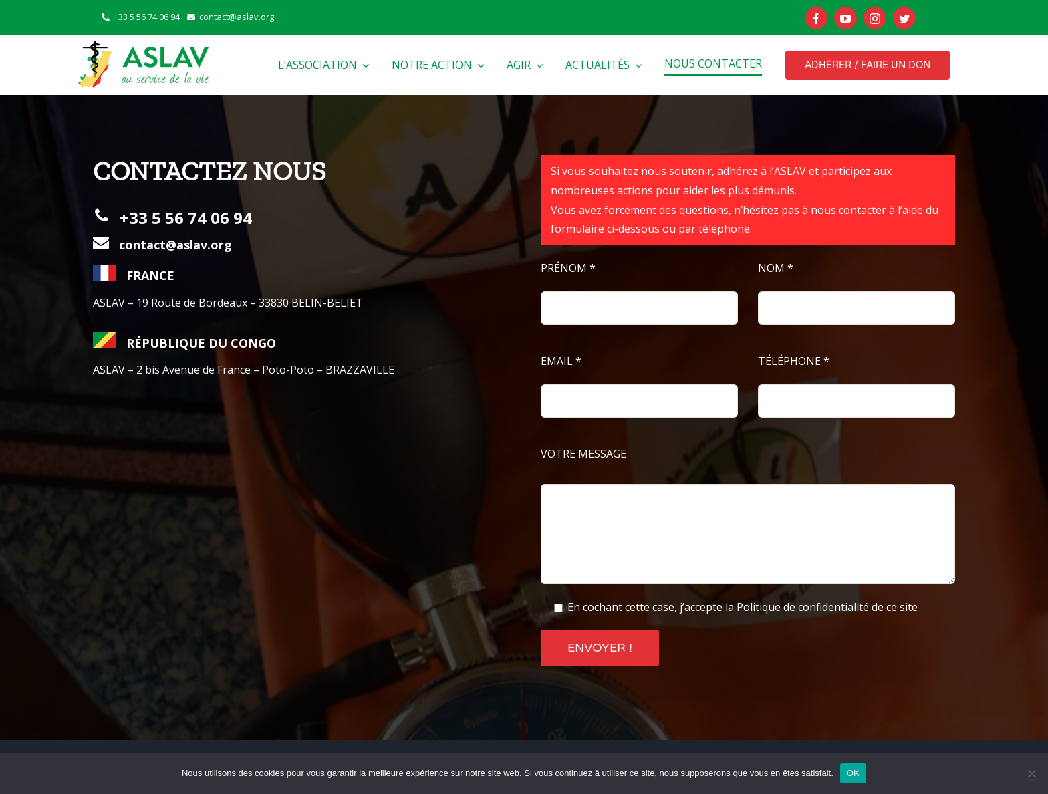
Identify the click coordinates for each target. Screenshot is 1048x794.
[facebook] (816, 18)
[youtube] (845, 18)
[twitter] (904, 18)
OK (853, 773)
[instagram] (875, 18)
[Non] (1031, 773)
